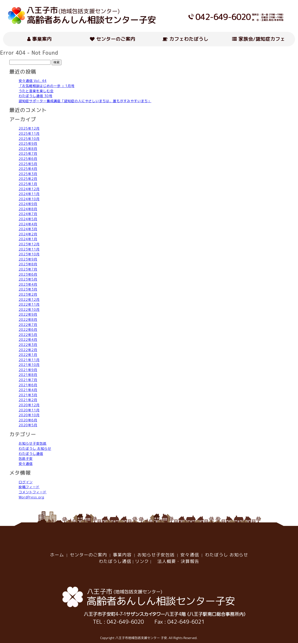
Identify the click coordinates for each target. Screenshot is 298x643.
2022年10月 (29, 309)
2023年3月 (28, 289)
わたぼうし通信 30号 (35, 96)
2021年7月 (28, 380)
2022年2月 (28, 350)
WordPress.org (31, 497)
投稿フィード (29, 487)
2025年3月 (28, 174)
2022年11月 (29, 304)
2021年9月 (28, 370)
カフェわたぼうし (185, 39)
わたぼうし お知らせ (35, 448)
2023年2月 (28, 294)
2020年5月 (28, 425)
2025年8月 (28, 148)
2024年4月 (28, 224)
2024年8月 (28, 209)
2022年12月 (29, 299)
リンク (142, 561)
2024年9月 (28, 204)
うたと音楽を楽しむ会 (36, 91)
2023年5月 (28, 279)
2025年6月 (28, 158)
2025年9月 (28, 143)
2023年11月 (29, 249)
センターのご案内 (112, 39)
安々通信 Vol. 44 (33, 80)
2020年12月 (29, 405)
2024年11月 (29, 194)
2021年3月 (28, 395)
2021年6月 (28, 385)
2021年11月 (29, 360)
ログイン (26, 482)
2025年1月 (28, 184)
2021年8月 (28, 374)
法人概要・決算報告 (176, 561)
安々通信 (26, 463)
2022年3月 (28, 344)
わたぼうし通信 (31, 453)
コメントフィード (33, 492)
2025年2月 (28, 178)
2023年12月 (29, 244)
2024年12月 (29, 189)
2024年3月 (28, 229)
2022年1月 (28, 354)
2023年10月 (29, 254)
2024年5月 (28, 219)
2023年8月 (28, 264)
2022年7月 (28, 324)
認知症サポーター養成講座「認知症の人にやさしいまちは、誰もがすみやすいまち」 (85, 101)
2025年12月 (29, 128)
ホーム (57, 555)
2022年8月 (28, 319)
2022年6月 (28, 329)
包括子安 (26, 458)
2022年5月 (28, 334)
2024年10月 (29, 199)
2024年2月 (28, 234)
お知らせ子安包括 (33, 443)
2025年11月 (29, 133)
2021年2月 (28, 400)
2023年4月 (28, 284)
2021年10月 (29, 364)
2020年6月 (28, 420)
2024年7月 (28, 214)
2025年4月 (28, 168)
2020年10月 (29, 415)
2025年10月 (29, 138)
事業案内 (39, 39)
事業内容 (122, 555)
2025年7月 (28, 153)
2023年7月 (28, 269)
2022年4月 (28, 339)
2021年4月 (28, 390)
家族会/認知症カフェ (258, 39)
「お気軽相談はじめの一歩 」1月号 (46, 86)
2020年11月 (29, 410)
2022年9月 (28, 314)
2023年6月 (28, 274)
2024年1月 (28, 239)
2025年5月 (28, 164)
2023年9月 (28, 259)
